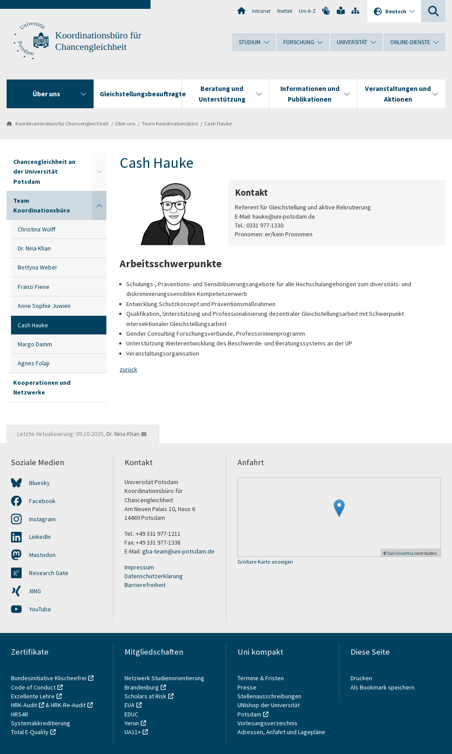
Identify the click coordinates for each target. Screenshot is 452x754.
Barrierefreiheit (145, 585)
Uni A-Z (307, 11)
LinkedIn (40, 537)
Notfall (284, 11)
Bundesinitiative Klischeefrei (49, 678)
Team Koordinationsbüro (170, 123)
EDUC (131, 714)
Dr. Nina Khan (34, 248)
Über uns (125, 123)
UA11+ (132, 732)
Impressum (139, 567)
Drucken (361, 678)
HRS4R (19, 714)
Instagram (42, 519)
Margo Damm (35, 344)
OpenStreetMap (400, 553)
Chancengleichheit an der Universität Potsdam (44, 172)
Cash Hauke (218, 123)
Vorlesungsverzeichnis (268, 723)
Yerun (131, 723)
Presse (247, 687)
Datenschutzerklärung (153, 576)
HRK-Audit (24, 705)
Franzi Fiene (33, 287)
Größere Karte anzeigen (265, 562)
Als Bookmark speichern (382, 687)
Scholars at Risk (145, 696)
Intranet (261, 11)
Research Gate (48, 573)
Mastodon (42, 555)
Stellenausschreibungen (269, 696)
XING (35, 591)
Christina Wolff (37, 229)
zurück (128, 369)
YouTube (40, 609)
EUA (129, 705)
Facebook (42, 501)
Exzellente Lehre (33, 696)
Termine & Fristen (261, 678)
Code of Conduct (33, 687)
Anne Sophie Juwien (44, 306)
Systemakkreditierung (40, 723)
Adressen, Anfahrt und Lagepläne (281, 732)
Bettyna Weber (37, 267)
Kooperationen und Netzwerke (42, 387)
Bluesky (39, 483)
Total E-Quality (30, 732)
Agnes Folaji (33, 363)
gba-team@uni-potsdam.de (178, 551)
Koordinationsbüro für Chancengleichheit (62, 123)
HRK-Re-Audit (68, 705)
